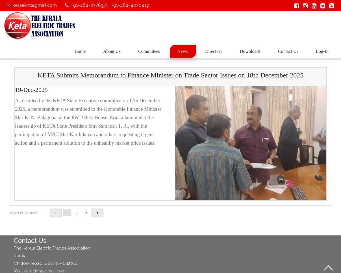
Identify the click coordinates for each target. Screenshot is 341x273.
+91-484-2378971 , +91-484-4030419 (106, 5)
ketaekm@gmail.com (30, 5)
